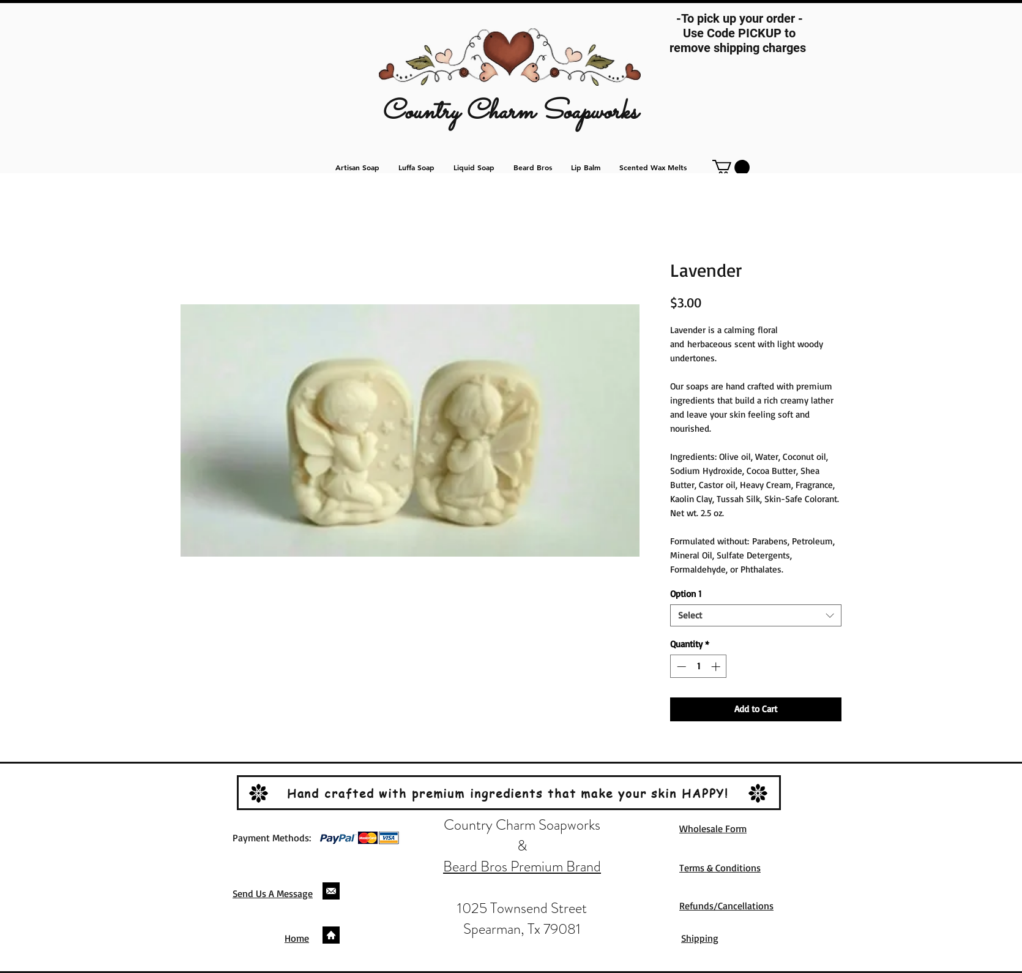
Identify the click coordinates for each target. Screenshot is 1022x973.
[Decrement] (680, 666)
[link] (731, 167)
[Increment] (717, 666)
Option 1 (685, 593)
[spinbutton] (698, 666)
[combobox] (755, 615)
